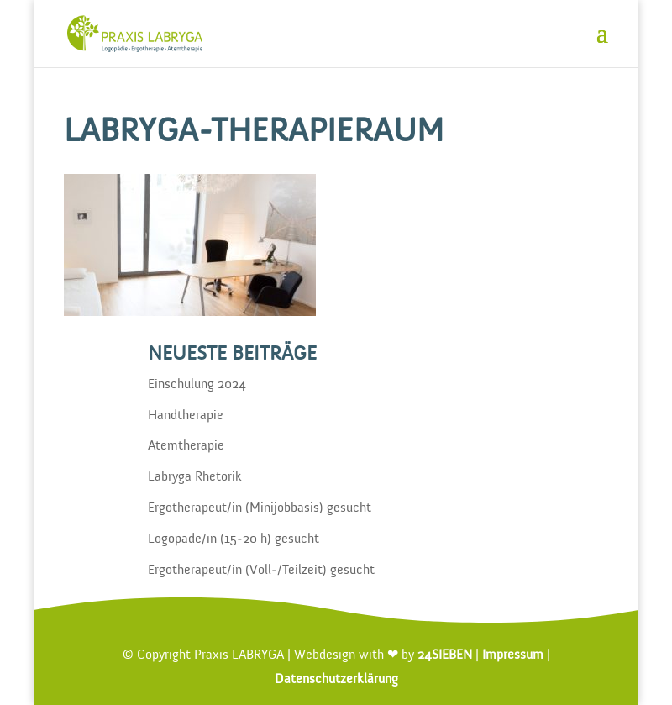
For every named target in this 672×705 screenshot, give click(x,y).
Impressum (512, 655)
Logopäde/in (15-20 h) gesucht (233, 539)
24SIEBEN (444, 655)
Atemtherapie (186, 446)
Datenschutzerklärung (336, 680)
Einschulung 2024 (197, 385)
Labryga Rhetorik (195, 477)
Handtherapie (185, 416)
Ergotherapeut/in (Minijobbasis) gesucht (259, 508)
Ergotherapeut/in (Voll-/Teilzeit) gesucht (261, 570)
